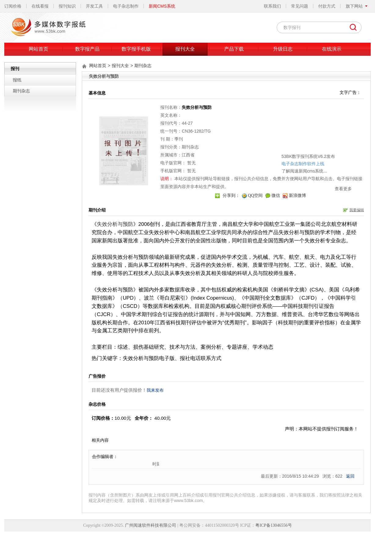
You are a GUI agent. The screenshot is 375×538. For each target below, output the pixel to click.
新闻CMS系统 (162, 6)
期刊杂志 (21, 90)
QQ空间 (255, 195)
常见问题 (299, 6)
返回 (350, 476)
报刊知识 (67, 6)
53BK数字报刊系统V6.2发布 (295, 138)
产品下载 (234, 49)
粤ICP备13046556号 (273, 525)
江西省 (188, 154)
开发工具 (94, 6)
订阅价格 (12, 6)
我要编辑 (356, 210)
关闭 (335, 129)
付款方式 (326, 6)
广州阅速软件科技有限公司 (150, 525)
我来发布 (155, 390)
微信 (275, 195)
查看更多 (329, 171)
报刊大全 (185, 49)
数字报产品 (87, 49)
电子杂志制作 (126, 6)
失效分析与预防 (115, 224)
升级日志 (283, 49)
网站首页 (38, 49)
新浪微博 (297, 195)
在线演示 (331, 49)
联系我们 (272, 6)
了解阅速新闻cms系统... (291, 153)
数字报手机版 (136, 49)
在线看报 (40, 6)
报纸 (17, 79)
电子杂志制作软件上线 (289, 146)
